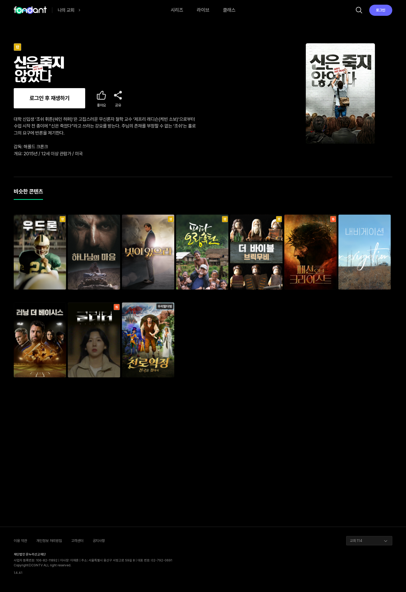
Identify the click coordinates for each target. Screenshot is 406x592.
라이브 (203, 10)
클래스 (229, 10)
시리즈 (177, 10)
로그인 (380, 10)
